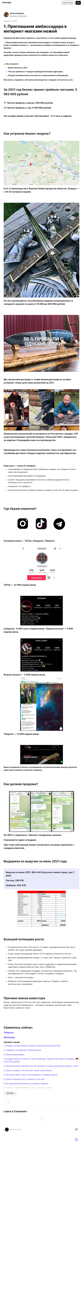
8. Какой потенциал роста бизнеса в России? (24, 1079)
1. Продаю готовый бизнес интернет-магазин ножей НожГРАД (32, 1046)
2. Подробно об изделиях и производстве (22, 1050)
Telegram (9, 1032)
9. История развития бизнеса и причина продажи (26, 1083)
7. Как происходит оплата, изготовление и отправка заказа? (31, 1075)
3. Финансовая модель (14, 1054)
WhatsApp (9, 1037)
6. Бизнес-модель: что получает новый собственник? (28, 1070)
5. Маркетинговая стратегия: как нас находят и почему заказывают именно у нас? (41, 1066)
